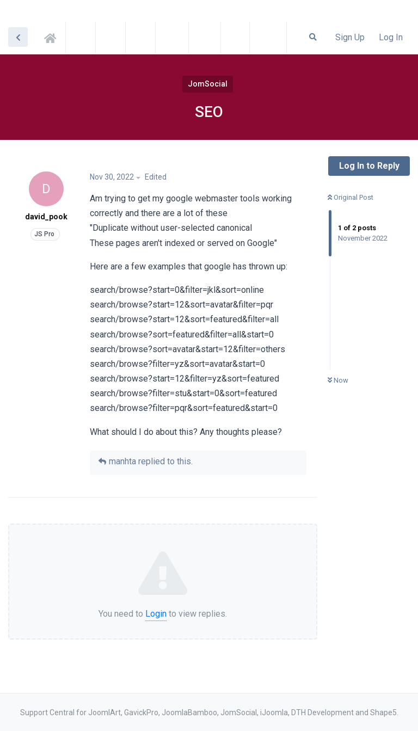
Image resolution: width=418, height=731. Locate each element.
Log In (391, 37)
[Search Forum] (313, 37)
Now (338, 380)
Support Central (53, 36)
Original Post (350, 197)
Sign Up (350, 37)
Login (156, 614)
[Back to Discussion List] (18, 37)
